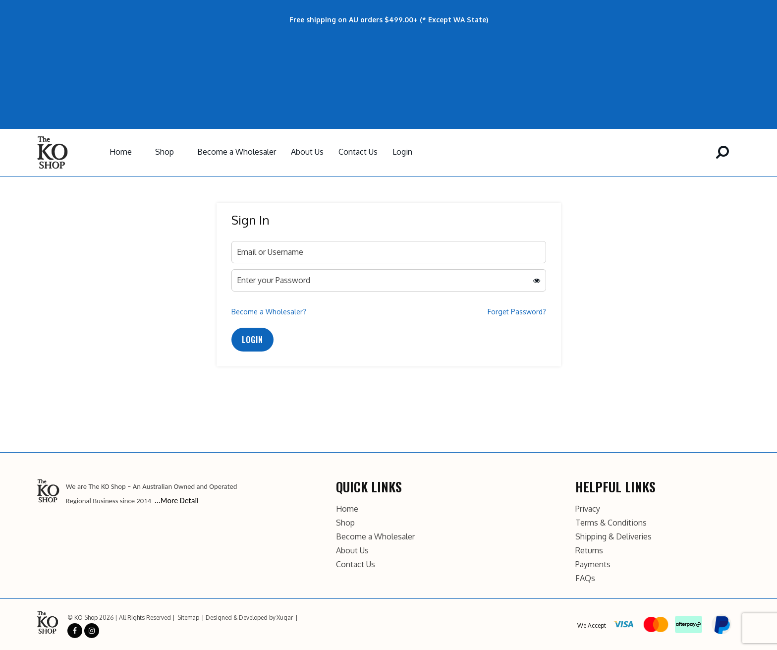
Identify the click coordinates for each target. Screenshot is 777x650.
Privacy (587, 509)
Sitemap (188, 617)
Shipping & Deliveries (613, 536)
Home (121, 152)
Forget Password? (517, 311)
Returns (589, 550)
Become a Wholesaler (236, 152)
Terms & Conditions (611, 523)
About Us (307, 152)
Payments (592, 564)
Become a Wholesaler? (268, 311)
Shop (164, 152)
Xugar (285, 617)
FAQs (585, 578)
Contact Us (358, 152)
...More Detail (177, 500)
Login (402, 152)
